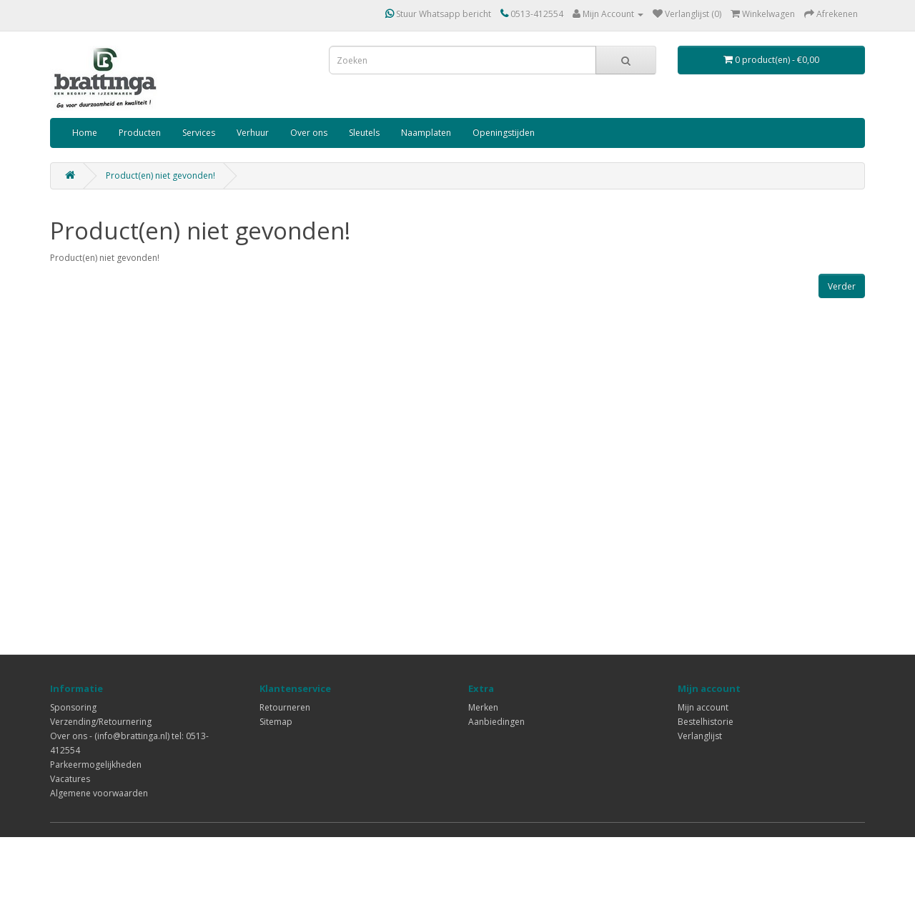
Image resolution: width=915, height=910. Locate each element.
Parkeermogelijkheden (96, 764)
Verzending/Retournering (101, 722)
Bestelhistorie (705, 722)
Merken (483, 707)
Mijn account (703, 707)
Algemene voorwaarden (99, 793)
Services (198, 133)
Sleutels (364, 133)
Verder (842, 286)
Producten (140, 133)
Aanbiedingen (496, 722)
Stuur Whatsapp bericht (438, 14)
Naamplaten (426, 133)
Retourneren (284, 707)
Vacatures (70, 779)
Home (84, 133)
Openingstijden (504, 133)
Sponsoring (73, 707)
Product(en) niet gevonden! (160, 175)
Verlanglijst (700, 736)
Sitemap (275, 722)
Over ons (308, 133)
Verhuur (253, 133)
